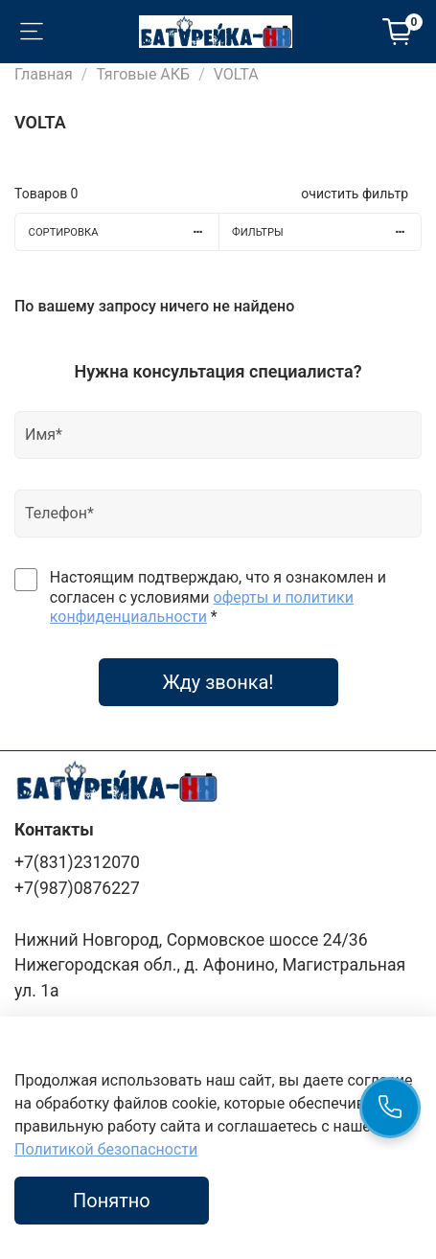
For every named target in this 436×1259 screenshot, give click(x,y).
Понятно (111, 1200)
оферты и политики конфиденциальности (202, 607)
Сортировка (123, 232)
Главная (43, 74)
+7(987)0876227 (77, 888)
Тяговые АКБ (143, 74)
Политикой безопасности (105, 1149)
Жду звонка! (217, 682)
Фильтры (326, 232)
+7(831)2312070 (77, 862)
